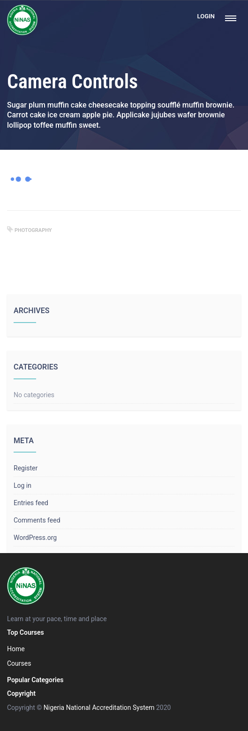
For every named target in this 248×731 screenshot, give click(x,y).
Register (26, 468)
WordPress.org (35, 537)
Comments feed (37, 520)
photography (33, 230)
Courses (19, 663)
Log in (22, 485)
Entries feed (31, 503)
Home (16, 649)
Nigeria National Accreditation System (99, 707)
